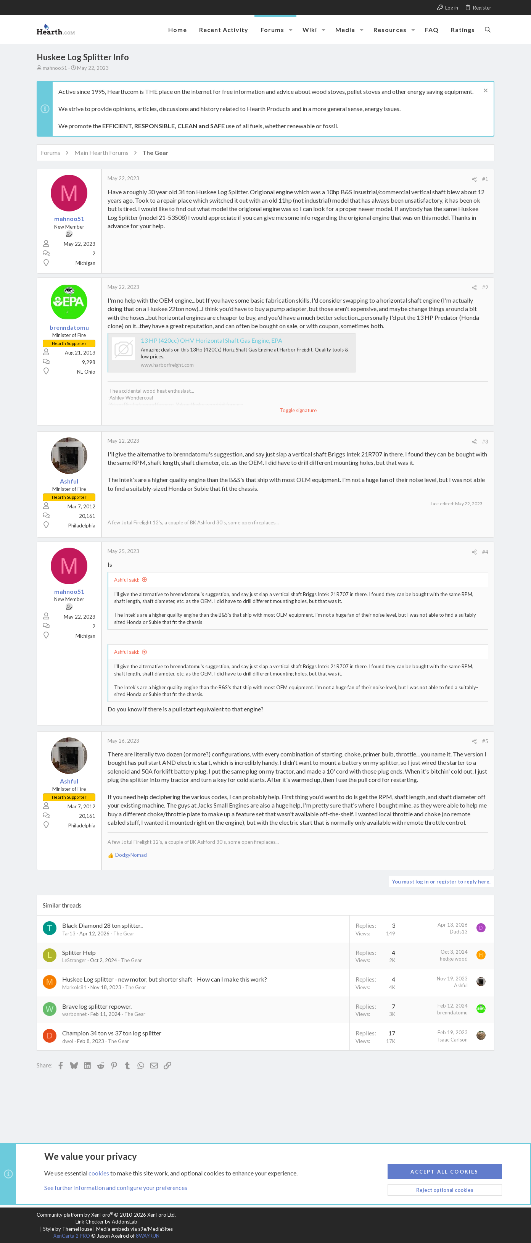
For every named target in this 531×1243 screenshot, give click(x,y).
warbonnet (74, 1014)
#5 (485, 741)
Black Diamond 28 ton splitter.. (102, 925)
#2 (485, 287)
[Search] (487, 29)
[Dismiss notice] (484, 91)
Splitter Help (79, 952)
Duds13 (459, 932)
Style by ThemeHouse (67, 1229)
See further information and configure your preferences (115, 1187)
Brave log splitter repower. (97, 1006)
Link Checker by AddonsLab (106, 1222)
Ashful (461, 985)
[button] (290, 30)
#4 (485, 552)
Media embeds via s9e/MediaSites (134, 1229)
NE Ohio (86, 372)
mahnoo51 (55, 68)
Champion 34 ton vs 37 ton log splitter (111, 1033)
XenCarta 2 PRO (71, 1236)
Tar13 (69, 933)
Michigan (85, 263)
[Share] (474, 179)
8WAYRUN (147, 1236)
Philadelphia (81, 525)
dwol (67, 1041)
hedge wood (454, 959)
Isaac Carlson (453, 1040)
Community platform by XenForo (106, 1215)
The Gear (123, 933)
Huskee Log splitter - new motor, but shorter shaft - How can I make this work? (164, 979)
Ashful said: (126, 580)
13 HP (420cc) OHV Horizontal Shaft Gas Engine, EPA (211, 340)
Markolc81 (74, 987)
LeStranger (74, 960)
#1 (485, 179)
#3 (485, 442)
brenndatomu (452, 1012)
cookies (98, 1172)
